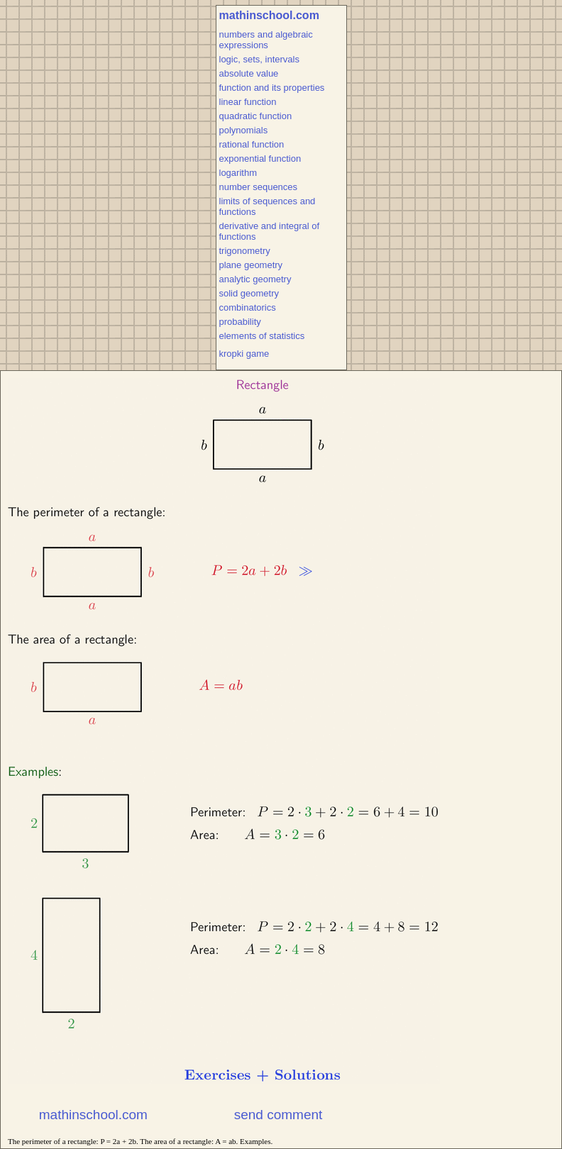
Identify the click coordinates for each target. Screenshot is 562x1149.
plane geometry (251, 265)
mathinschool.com (269, 15)
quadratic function (255, 116)
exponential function (260, 158)
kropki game (244, 353)
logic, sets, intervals (259, 59)
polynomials (243, 130)
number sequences (258, 187)
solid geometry (249, 293)
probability (240, 321)
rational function (252, 144)
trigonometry (244, 250)
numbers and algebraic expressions (266, 39)
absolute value (249, 73)
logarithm (238, 172)
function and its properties (272, 87)
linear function (248, 101)
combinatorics (247, 307)
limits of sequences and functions (267, 206)
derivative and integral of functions (269, 231)
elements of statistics (262, 336)
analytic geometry (255, 279)
